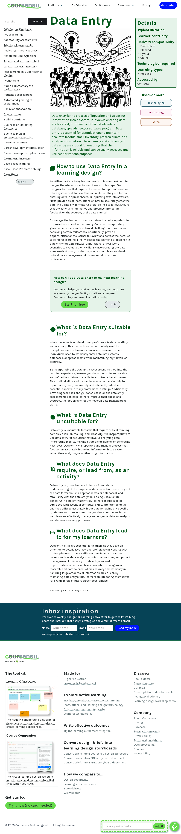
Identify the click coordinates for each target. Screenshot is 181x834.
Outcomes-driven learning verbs (84, 709)
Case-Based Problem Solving (22, 169)
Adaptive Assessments (18, 45)
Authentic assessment (18, 94)
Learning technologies (78, 713)
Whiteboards (72, 793)
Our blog (139, 687)
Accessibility (142, 753)
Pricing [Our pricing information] (146, 5)
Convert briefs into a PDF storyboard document (94, 758)
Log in (112, 304)
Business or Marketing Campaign (18, 126)
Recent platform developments (154, 692)
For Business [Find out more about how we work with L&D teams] (102, 5)
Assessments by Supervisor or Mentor (23, 73)
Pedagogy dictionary (147, 696)
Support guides (144, 683)
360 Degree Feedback (17, 29)
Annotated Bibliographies (20, 55)
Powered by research (147, 731)
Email (82, 628)
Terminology (156, 112)
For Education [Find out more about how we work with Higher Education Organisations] (79, 5)
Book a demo (142, 678)
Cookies (139, 749)
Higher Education (75, 678)
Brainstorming (13, 114)
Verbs (156, 122)
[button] (55, 5)
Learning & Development (80, 683)
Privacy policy (142, 735)
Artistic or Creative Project (20, 66)
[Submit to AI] (159, 826)
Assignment (11, 80)
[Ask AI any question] (127, 826)
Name (46, 628)
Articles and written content (21, 61)
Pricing (138, 722)
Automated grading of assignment (18, 101)
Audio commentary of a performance (18, 87)
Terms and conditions (148, 740)
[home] (24, 5)
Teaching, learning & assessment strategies (92, 700)
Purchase (139, 727)
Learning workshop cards (80, 784)
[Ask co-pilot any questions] (174, 826)
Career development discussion (24, 147)
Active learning (13, 34)
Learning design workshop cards (155, 701)
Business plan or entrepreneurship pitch (18, 135)
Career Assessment (16, 142)
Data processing (144, 744)
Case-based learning (17, 163)
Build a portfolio (14, 119)
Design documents (76, 779)
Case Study (11, 174)
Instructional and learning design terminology (93, 704)
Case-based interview (17, 158)
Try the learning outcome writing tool (88, 730)
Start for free (75, 304)
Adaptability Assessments (20, 40)
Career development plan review (24, 153)
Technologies (156, 103)
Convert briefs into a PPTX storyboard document (94, 762)
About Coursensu (145, 718)
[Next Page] (25, 181)
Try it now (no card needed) (30, 805)
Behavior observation (17, 109)
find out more (79, 634)
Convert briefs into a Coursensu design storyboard (96, 753)
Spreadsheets (72, 788)
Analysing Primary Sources (21, 50)
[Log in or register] (168, 5)
